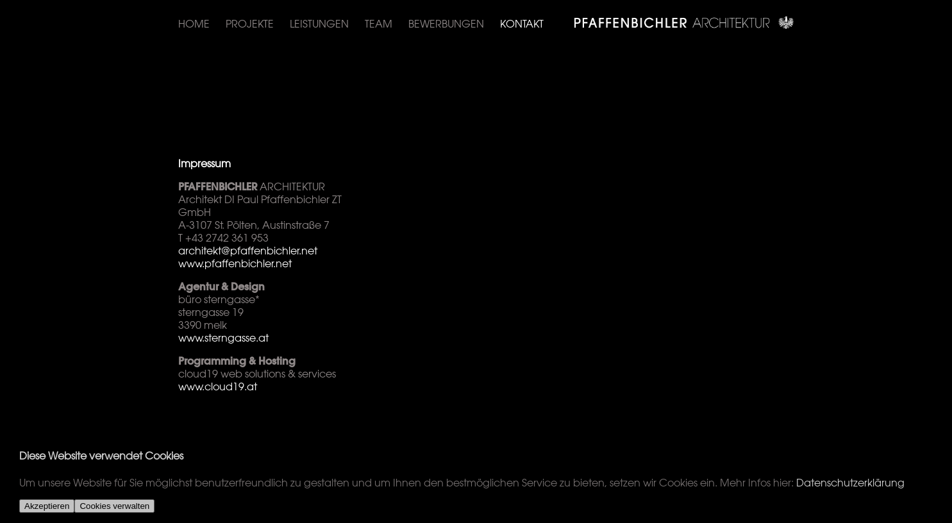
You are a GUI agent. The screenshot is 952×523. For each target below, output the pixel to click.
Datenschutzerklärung (850, 482)
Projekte (250, 23)
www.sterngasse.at (223, 337)
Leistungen (319, 23)
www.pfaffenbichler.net (235, 263)
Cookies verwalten (114, 506)
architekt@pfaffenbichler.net (247, 250)
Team (378, 23)
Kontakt (522, 23)
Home (194, 23)
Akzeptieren (46, 506)
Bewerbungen (446, 23)
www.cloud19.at (217, 386)
